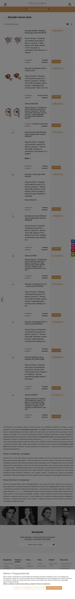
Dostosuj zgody (39, 588)
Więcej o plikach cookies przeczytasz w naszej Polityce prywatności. (26, 584)
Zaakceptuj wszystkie (54, 588)
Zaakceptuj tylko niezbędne (23, 588)
